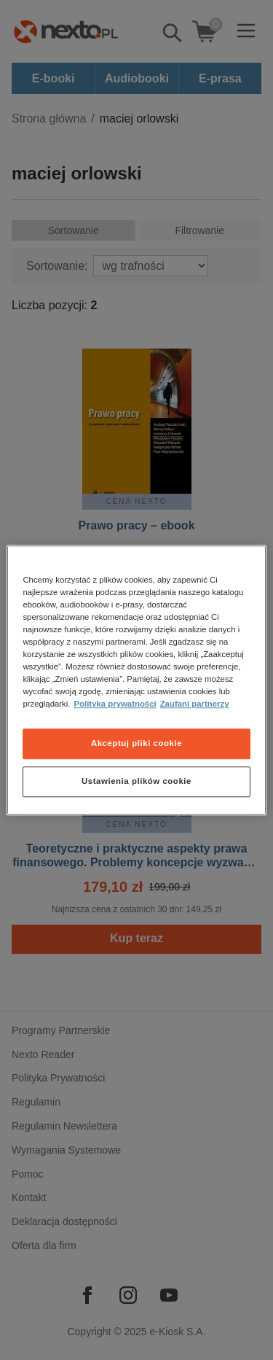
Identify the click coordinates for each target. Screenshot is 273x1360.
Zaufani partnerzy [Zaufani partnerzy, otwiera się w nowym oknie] (194, 703)
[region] (136, 680)
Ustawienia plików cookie (136, 781)
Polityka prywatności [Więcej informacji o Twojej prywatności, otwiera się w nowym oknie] (115, 703)
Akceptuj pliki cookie (136, 743)
